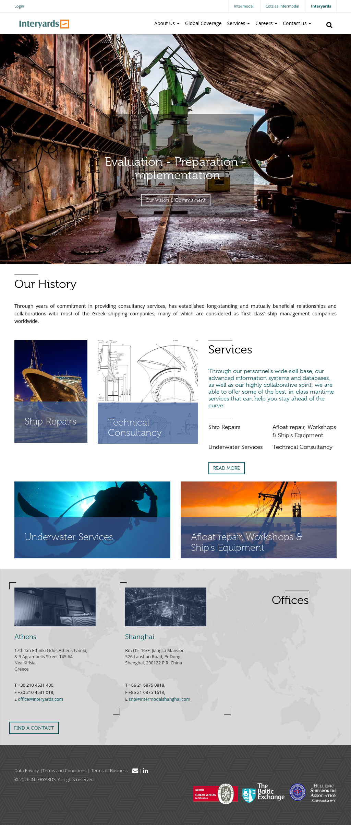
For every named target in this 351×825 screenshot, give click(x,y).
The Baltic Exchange (263, 793)
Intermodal (244, 6)
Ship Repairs (224, 427)
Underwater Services (235, 447)
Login (19, 6)
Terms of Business (109, 770)
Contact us (297, 23)
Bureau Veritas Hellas (215, 793)
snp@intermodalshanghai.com (159, 699)
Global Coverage (203, 23)
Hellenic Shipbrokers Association (313, 792)
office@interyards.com (40, 699)
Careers (266, 23)
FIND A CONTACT (34, 728)
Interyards (321, 6)
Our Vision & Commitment (176, 200)
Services (238, 23)
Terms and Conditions (64, 770)
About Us (167, 23)
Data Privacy (26, 770)
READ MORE (226, 468)
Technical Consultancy (302, 447)
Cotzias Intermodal (282, 6)
